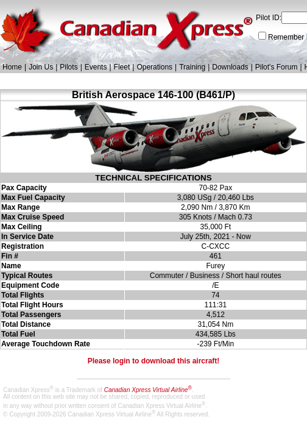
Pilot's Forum (276, 67)
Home (12, 67)
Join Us (41, 67)
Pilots (68, 67)
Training (192, 67)
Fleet (122, 67)
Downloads (230, 67)
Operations (154, 67)
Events (96, 67)
